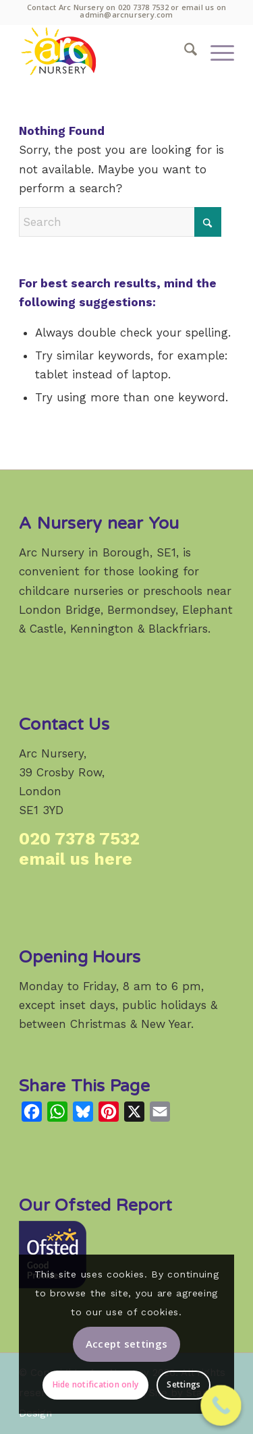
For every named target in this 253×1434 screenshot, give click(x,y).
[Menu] (215, 51)
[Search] (184, 51)
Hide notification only (95, 1384)
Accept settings (127, 1343)
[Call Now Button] (221, 1405)
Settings (183, 1384)
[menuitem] (184, 51)
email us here (75, 859)
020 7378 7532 (143, 7)
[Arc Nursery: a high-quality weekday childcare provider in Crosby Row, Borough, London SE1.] (105, 51)
